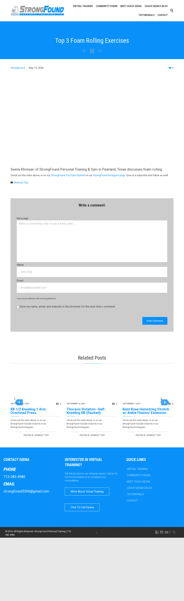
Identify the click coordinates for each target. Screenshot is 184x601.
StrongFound (18, 67)
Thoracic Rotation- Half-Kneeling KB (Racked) (86, 411)
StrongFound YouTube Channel (68, 175)
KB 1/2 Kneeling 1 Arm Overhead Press (28, 411)
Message (22, 218)
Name (20, 264)
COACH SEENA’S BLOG (139, 490)
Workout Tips (21, 182)
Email (20, 280)
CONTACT (132, 502)
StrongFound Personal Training (49, 533)
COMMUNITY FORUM (138, 477)
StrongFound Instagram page (109, 175)
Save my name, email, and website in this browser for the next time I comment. (66, 306)
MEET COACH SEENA (138, 483)
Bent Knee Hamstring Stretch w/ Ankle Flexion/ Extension (146, 411)
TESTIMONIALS (135, 496)
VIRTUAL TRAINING (137, 471)
